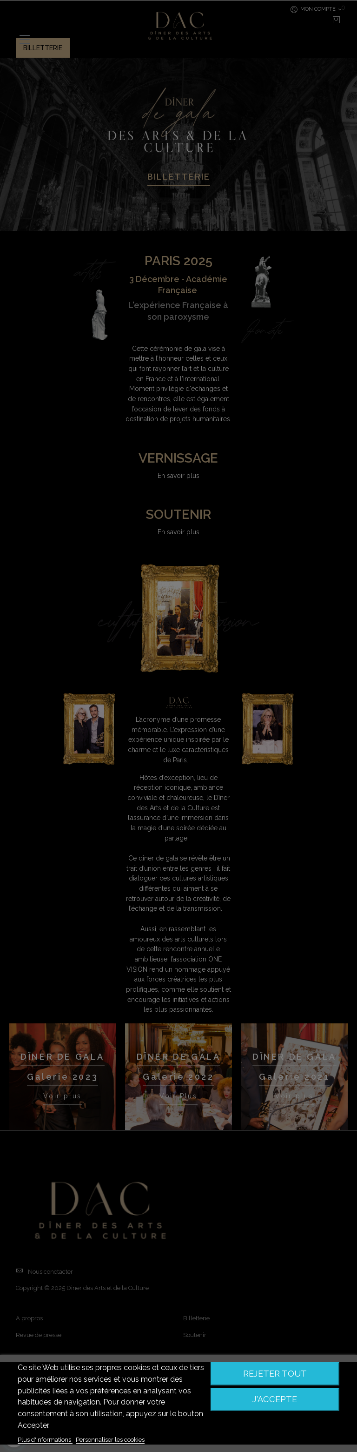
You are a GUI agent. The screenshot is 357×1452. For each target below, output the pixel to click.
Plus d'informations (45, 1439)
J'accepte (274, 1399)
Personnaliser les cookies (110, 1439)
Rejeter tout (275, 1373)
